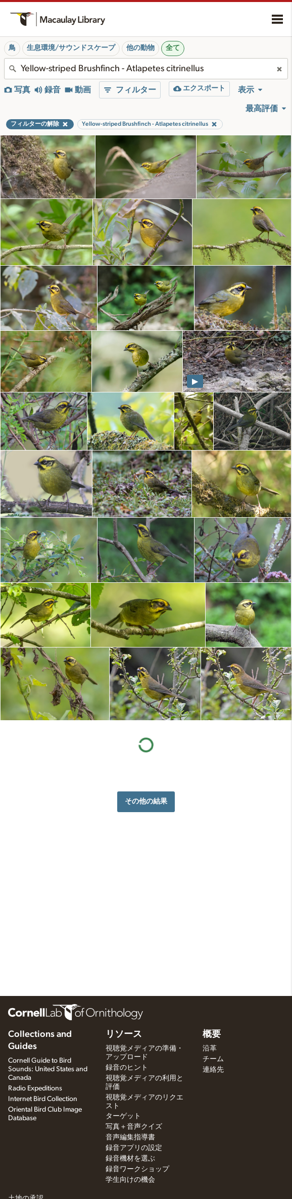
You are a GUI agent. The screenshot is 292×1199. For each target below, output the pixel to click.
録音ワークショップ (137, 1169)
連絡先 (213, 1069)
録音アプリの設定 (134, 1148)
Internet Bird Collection (42, 1099)
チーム (213, 1059)
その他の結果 (146, 801)
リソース (124, 1034)
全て (173, 48)
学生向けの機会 (130, 1179)
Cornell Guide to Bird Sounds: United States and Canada (47, 1069)
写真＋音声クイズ (134, 1126)
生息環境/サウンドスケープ (71, 48)
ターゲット (123, 1116)
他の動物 (140, 48)
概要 (212, 1034)
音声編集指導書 (130, 1137)
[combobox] (146, 69)
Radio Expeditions (35, 1088)
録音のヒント (127, 1067)
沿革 (210, 1048)
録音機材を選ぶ (130, 1158)
